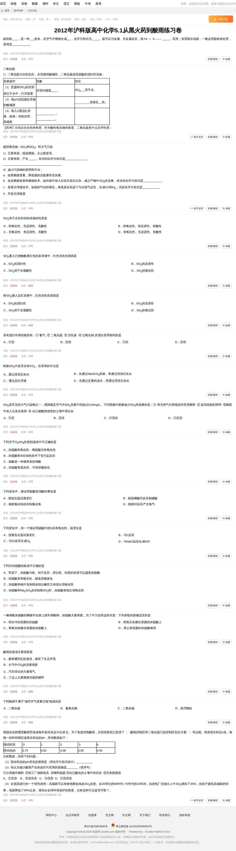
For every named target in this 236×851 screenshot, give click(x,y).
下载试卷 (221, 19)
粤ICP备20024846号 (96, 826)
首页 (3, 3)
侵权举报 (184, 815)
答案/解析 (213, 59)
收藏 (226, 59)
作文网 (126, 815)
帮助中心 (51, 815)
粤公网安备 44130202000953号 (131, 826)
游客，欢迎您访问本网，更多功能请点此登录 (208, 3)
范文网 (109, 815)
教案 (35, 3)
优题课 (92, 815)
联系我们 (164, 815)
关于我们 (144, 815)
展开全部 (197, 137)
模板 (77, 3)
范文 (66, 3)
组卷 (14, 3)
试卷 (24, 3)
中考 (88, 3)
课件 (45, 3)
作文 (56, 3)
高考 (98, 3)
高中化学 (18, 10)
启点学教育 (72, 815)
